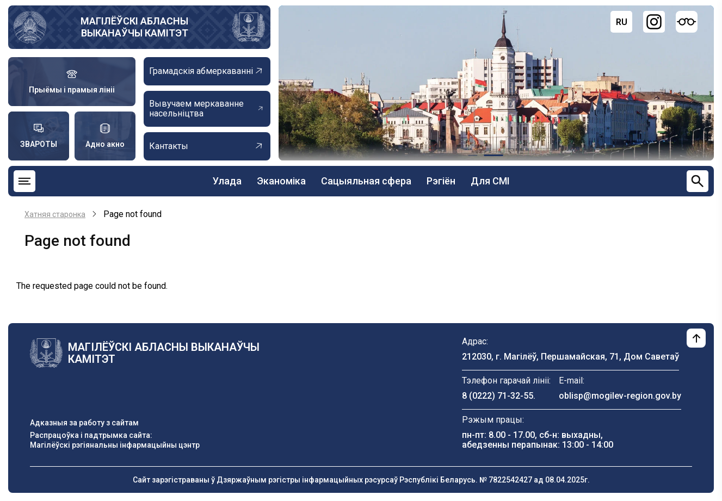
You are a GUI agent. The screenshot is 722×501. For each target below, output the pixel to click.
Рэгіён (441, 181)
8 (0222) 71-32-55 (497, 396)
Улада (227, 181)
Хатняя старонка (54, 214)
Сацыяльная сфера (366, 181)
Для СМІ (490, 181)
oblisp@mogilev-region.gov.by (620, 396)
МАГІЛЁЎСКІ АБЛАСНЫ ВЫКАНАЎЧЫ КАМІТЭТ (134, 27)
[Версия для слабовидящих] (687, 22)
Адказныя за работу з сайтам (84, 422)
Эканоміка (281, 181)
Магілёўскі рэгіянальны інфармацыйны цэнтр (115, 445)
